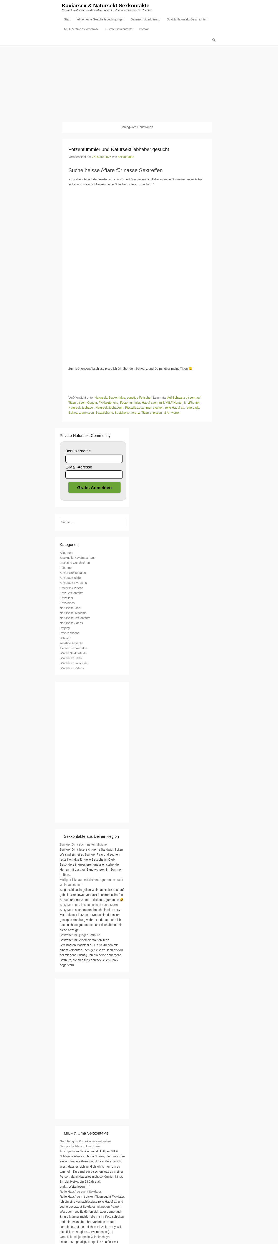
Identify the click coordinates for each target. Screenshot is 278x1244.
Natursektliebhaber (81, 408)
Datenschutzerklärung (145, 20)
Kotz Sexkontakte (71, 593)
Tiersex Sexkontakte (73, 648)
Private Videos (69, 633)
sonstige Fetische (139, 398)
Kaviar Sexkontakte (73, 573)
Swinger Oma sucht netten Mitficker (84, 844)
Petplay (65, 628)
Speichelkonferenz (127, 413)
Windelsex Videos (72, 668)
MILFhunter (192, 403)
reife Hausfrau (174, 408)
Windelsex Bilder (71, 658)
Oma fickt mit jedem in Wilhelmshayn (85, 1237)
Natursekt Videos (71, 623)
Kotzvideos (67, 603)
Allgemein (66, 553)
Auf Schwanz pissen (181, 398)
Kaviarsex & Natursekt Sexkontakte (105, 6)
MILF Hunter (174, 403)
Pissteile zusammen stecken (144, 408)
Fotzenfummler (130, 403)
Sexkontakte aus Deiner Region (91, 837)
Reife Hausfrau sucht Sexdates (81, 1192)
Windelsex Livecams (74, 663)
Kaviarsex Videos (71, 588)
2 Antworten (172, 413)
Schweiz (65, 638)
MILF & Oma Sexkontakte (81, 29)
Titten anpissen (151, 413)
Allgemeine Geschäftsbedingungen (100, 20)
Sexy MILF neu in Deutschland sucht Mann (89, 905)
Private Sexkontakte (118, 29)
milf (161, 403)
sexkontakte (126, 157)
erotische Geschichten (75, 563)
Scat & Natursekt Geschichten (187, 20)
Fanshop (65, 568)
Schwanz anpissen (81, 413)
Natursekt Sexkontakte (109, 398)
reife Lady (192, 408)
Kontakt (144, 29)
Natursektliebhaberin (109, 408)
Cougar (92, 403)
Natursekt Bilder (70, 608)
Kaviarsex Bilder (71, 578)
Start (67, 20)
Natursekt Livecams (73, 613)
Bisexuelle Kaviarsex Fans (77, 558)
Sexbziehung (104, 413)
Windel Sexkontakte (73, 653)
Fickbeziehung (108, 403)
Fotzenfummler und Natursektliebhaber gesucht (118, 149)
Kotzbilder (66, 598)
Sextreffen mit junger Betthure (80, 935)
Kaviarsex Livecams (73, 583)
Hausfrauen (149, 403)
